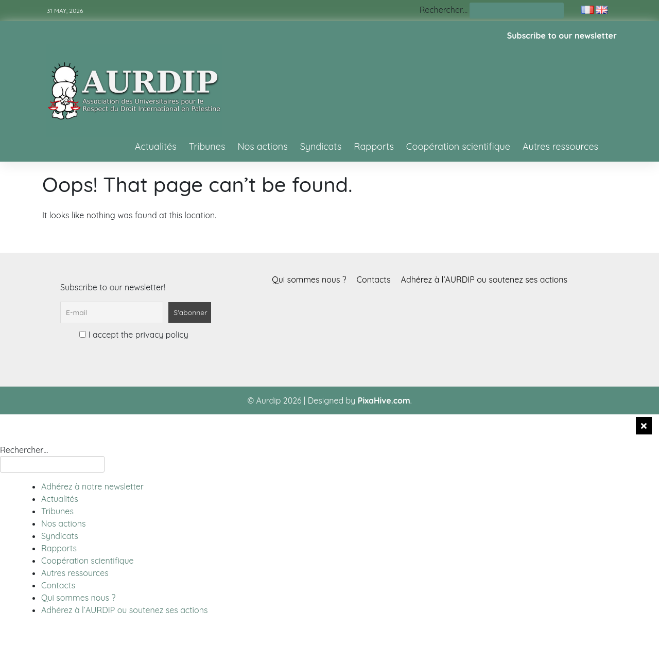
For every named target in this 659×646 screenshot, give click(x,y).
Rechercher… (443, 10)
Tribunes (207, 146)
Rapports (374, 146)
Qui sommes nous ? (309, 279)
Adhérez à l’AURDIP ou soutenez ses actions (484, 279)
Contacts (374, 279)
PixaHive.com (384, 400)
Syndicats (321, 146)
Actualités (156, 146)
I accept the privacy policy (133, 334)
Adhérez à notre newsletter (92, 486)
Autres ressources (560, 146)
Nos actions (262, 146)
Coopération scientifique (458, 146)
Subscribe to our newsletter (562, 35)
